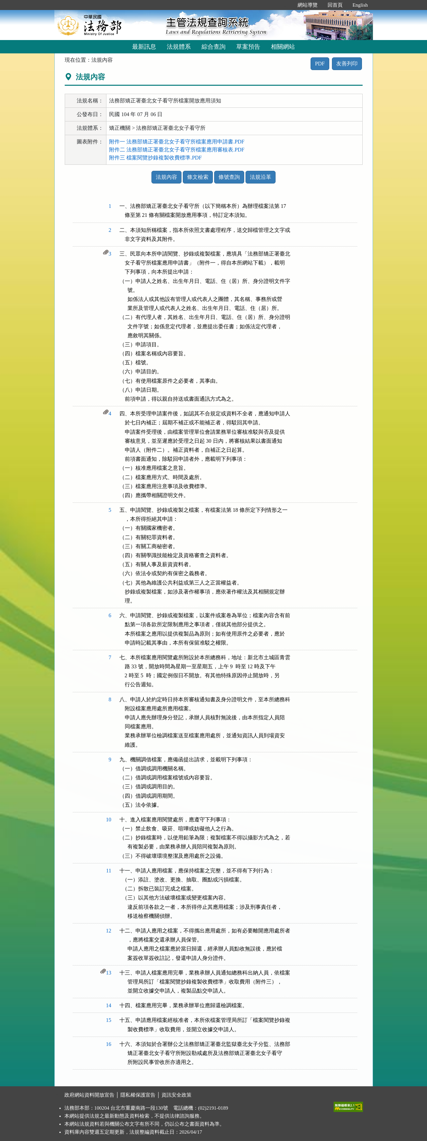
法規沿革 (260, 177)
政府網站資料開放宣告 (89, 1095)
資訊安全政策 (176, 1095)
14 (108, 1005)
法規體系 (179, 46)
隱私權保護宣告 (137, 1095)
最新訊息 (144, 46)
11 (108, 870)
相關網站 (283, 46)
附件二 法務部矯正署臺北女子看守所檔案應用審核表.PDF (176, 149)
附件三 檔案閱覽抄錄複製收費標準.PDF (155, 157)
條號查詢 (229, 177)
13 (108, 973)
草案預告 (248, 46)
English (360, 5)
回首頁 (335, 5)
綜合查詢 (213, 46)
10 (108, 819)
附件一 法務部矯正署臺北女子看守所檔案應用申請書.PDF (176, 141)
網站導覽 (308, 5)
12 (108, 930)
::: (285, 5)
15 (108, 1020)
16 (108, 1044)
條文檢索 (197, 177)
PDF (320, 63)
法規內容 (166, 177)
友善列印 (347, 63)
